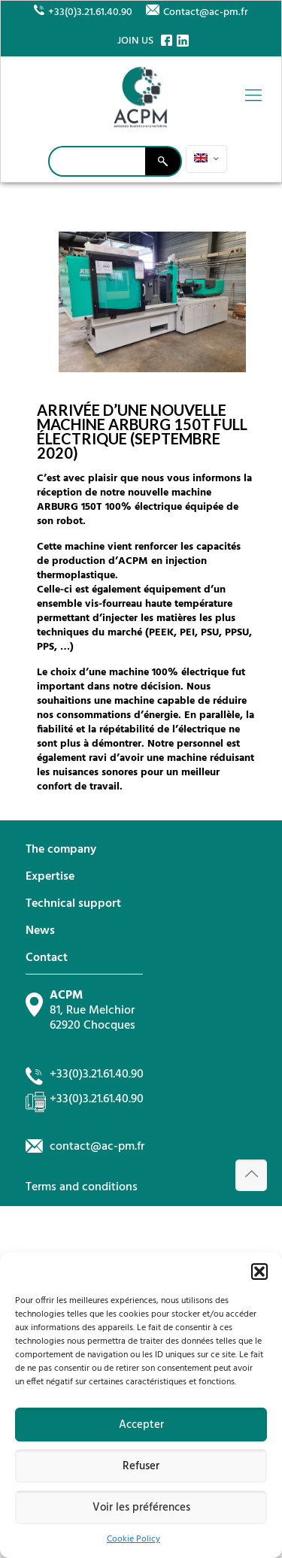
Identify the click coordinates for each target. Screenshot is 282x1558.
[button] (259, 1271)
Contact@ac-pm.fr (205, 12)
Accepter (141, 1425)
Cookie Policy (133, 1539)
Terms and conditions (82, 1187)
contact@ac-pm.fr (97, 1146)
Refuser (141, 1466)
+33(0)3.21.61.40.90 (90, 12)
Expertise (50, 877)
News (40, 931)
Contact (47, 958)
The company (61, 849)
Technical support (73, 904)
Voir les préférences (141, 1508)
